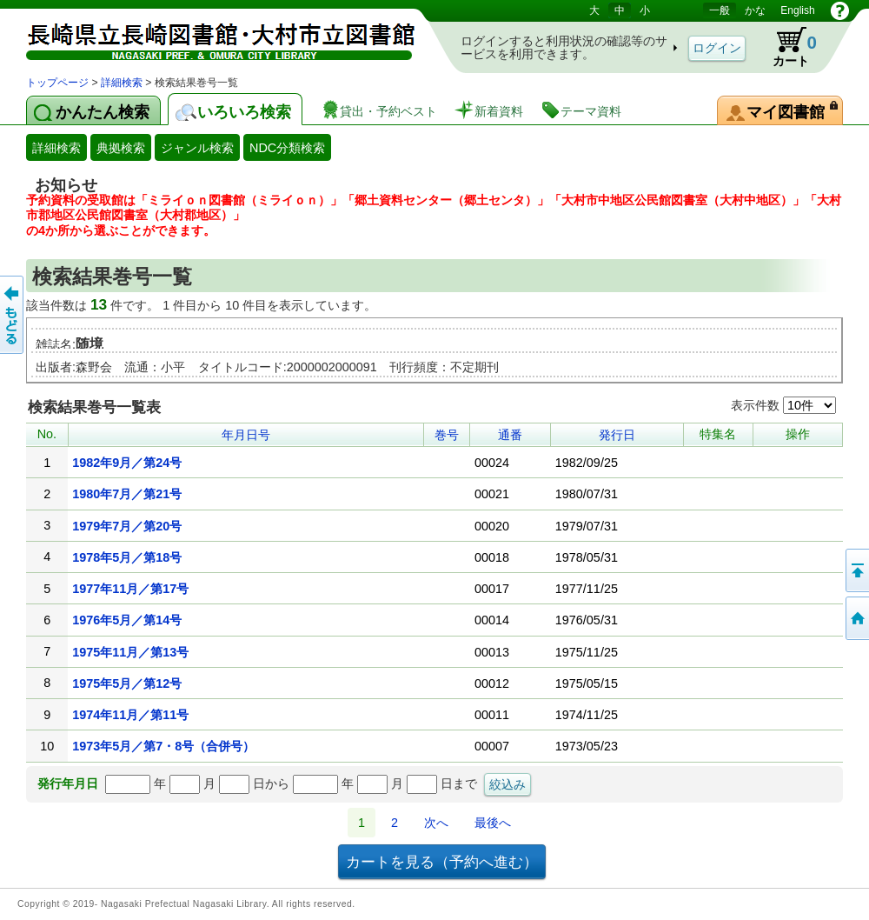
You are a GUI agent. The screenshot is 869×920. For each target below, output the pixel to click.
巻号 (446, 435)
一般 (719, 10)
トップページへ (856, 618)
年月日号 (246, 435)
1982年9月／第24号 (127, 463)
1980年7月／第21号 (127, 494)
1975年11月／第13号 (130, 652)
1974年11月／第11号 (130, 715)
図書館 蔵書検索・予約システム (208, 37)
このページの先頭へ (856, 570)
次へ (436, 823)
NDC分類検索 (287, 148)
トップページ (57, 83)
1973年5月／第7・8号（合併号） (163, 746)
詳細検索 (122, 83)
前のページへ (13, 315)
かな (755, 10)
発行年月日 (67, 783)
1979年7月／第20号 (127, 526)
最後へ (492, 823)
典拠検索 (120, 148)
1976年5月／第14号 (127, 620)
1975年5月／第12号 (127, 683)
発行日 (617, 435)
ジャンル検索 (197, 148)
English (797, 10)
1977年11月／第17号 (130, 589)
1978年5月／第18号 (127, 557)
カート (786, 47)
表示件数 (783, 405)
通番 (510, 435)
